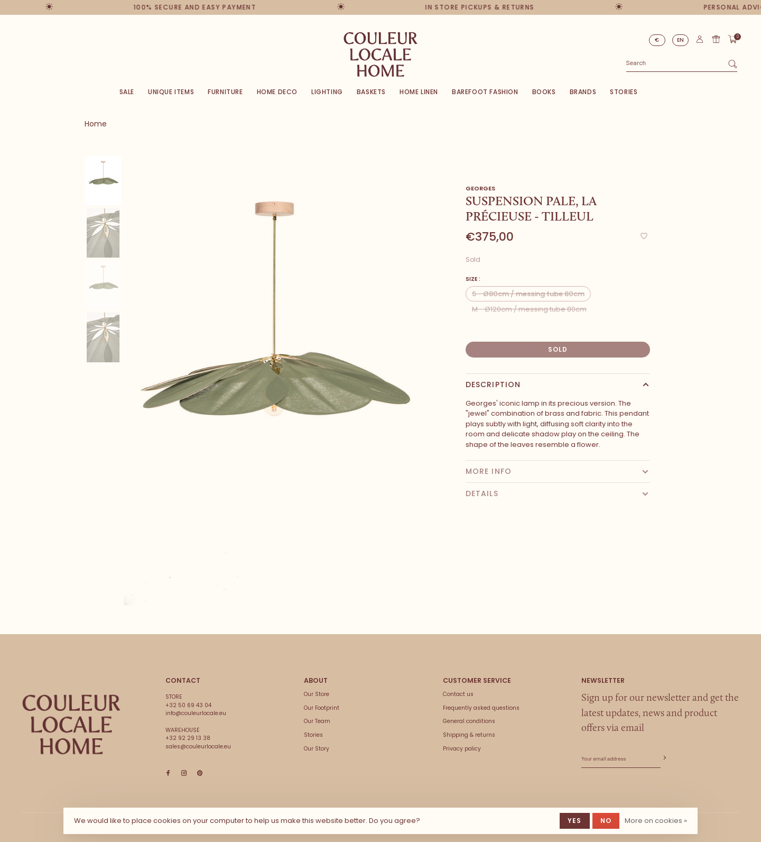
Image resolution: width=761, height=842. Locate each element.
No (605, 820)
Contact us (458, 694)
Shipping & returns (469, 735)
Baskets (371, 91)
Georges (480, 188)
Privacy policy (462, 749)
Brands (583, 91)
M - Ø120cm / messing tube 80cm (529, 309)
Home (96, 123)
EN (680, 40)
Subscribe (664, 758)
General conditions (469, 721)
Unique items (171, 91)
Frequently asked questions (481, 708)
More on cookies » (656, 821)
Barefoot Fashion (485, 91)
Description (493, 384)
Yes (575, 820)
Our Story (316, 749)
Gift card (716, 39)
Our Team (317, 721)
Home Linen (419, 91)
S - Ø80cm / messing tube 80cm (528, 294)
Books (544, 91)
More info (489, 471)
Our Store (316, 694)
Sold (558, 349)
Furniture (225, 91)
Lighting (327, 91)
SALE (126, 91)
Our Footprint (321, 708)
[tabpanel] (273, 380)
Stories (623, 91)
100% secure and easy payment (190, 7)
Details (482, 493)
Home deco (277, 91)
